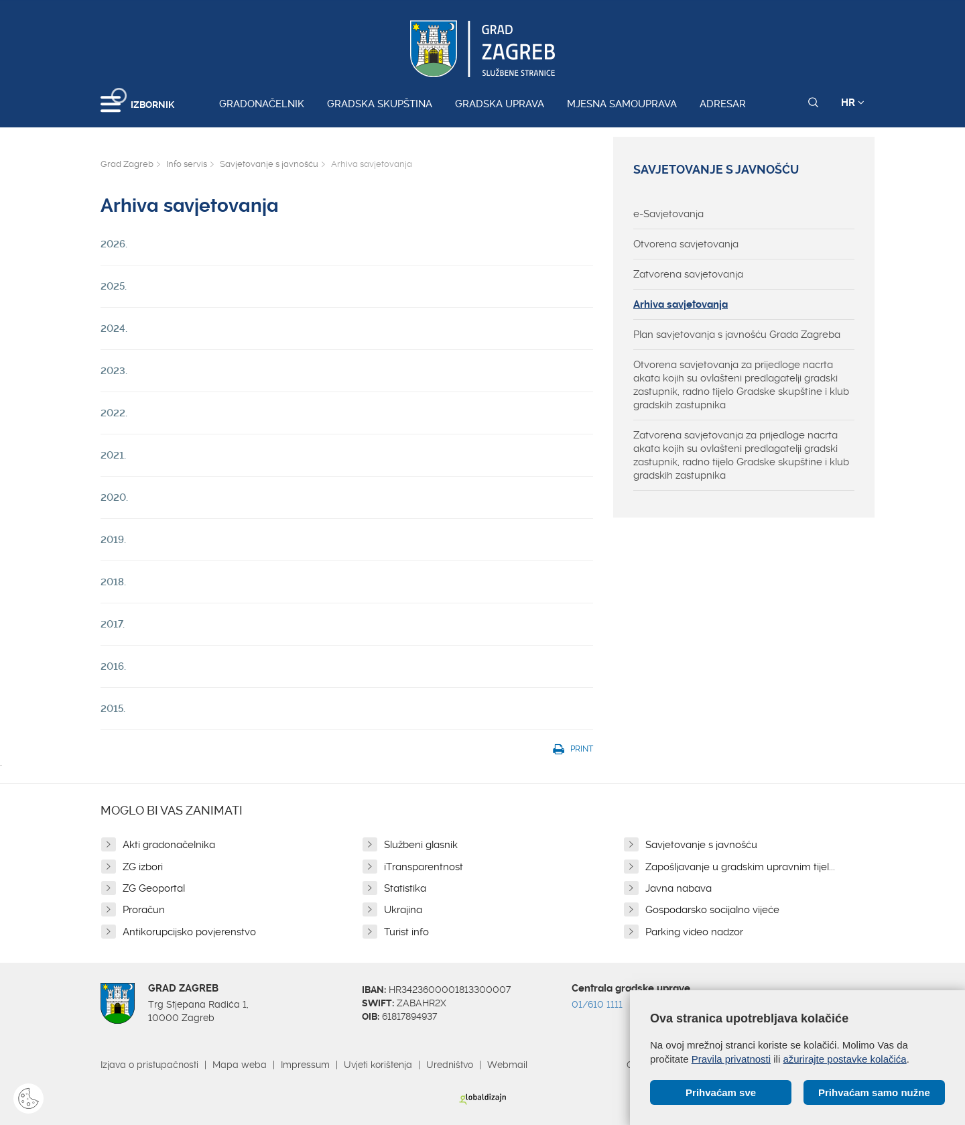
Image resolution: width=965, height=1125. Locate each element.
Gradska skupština (379, 104)
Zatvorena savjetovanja (688, 274)
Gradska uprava (499, 104)
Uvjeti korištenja (378, 1064)
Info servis (186, 164)
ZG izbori (143, 867)
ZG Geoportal (154, 888)
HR (852, 103)
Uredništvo (449, 1064)
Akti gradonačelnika (169, 845)
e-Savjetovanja (668, 214)
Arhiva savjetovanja (680, 304)
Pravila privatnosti (731, 1059)
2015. (113, 709)
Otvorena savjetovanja (685, 244)
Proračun (144, 910)
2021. (113, 455)
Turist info (406, 932)
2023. (114, 371)
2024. (114, 328)
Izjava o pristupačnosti (149, 1064)
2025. (114, 286)
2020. (114, 497)
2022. (114, 413)
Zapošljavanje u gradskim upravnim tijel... (740, 867)
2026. (114, 244)
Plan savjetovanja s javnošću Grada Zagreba (736, 335)
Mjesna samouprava (622, 104)
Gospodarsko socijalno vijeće (712, 910)
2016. (113, 666)
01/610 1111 (597, 1004)
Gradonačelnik (261, 104)
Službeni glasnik (421, 845)
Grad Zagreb (127, 164)
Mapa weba (239, 1064)
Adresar (723, 104)
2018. (113, 582)
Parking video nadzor (694, 932)
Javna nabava (678, 888)
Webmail (507, 1064)
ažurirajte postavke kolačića (844, 1059)
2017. (113, 624)
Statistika (405, 888)
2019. (113, 540)
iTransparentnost (423, 867)
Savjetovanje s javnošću (269, 164)
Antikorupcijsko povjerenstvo (189, 932)
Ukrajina (403, 910)
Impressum (305, 1064)
